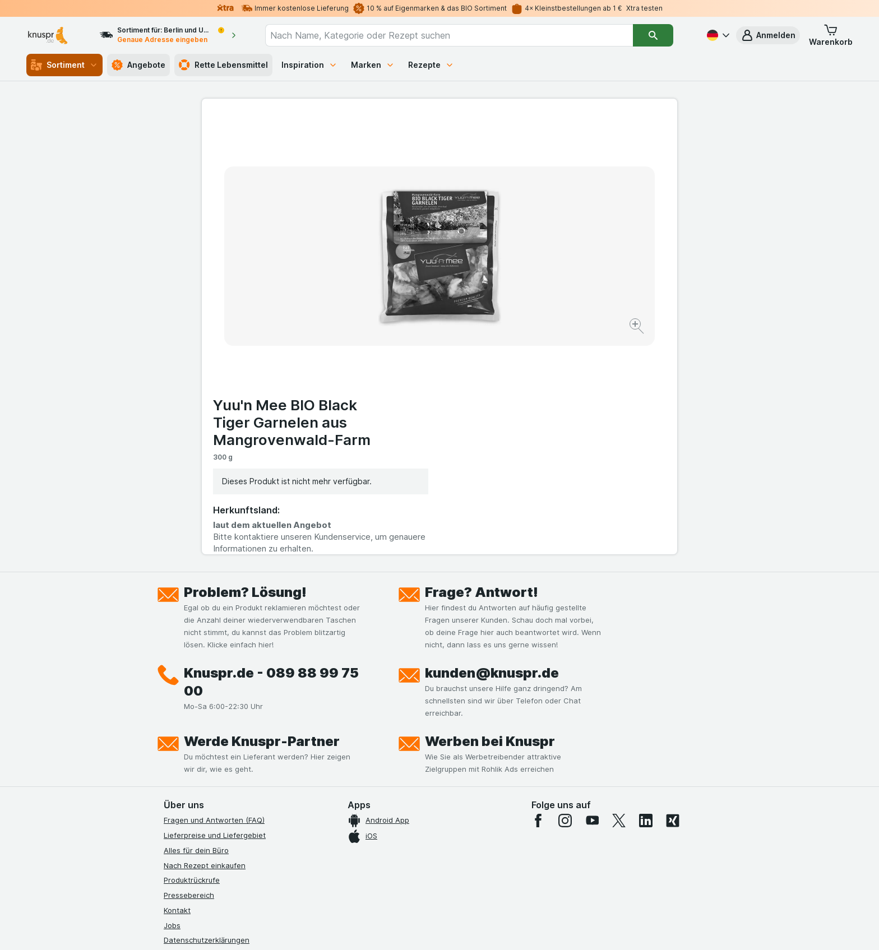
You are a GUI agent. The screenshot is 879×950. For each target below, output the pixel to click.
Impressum (182, 748)
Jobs (172, 702)
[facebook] (538, 598)
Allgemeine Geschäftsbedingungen (225, 733)
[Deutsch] (717, 35)
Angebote (138, 65)
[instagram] (565, 598)
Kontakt (177, 688)
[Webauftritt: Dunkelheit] (490, 927)
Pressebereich (189, 673)
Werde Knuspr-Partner (262, 519)
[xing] (672, 598)
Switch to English (460, 881)
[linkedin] (646, 598)
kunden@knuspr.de (492, 451)
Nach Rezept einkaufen (205, 642)
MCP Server (184, 808)
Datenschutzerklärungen (206, 717)
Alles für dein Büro (196, 628)
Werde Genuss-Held (199, 762)
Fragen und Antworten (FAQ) (214, 598)
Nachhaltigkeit (189, 777)
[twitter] (619, 598)
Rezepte (431, 64)
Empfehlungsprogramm (204, 793)
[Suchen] (653, 35)
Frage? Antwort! (481, 370)
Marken (373, 64)
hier (351, 854)
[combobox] (449, 35)
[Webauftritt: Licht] (433, 927)
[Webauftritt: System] (383, 927)
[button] (768, 35)
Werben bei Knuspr (490, 519)
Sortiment (64, 65)
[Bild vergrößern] (400, 291)
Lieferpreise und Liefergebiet (215, 613)
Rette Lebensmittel (223, 65)
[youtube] (592, 598)
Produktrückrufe (192, 658)
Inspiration (309, 64)
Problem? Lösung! (245, 370)
